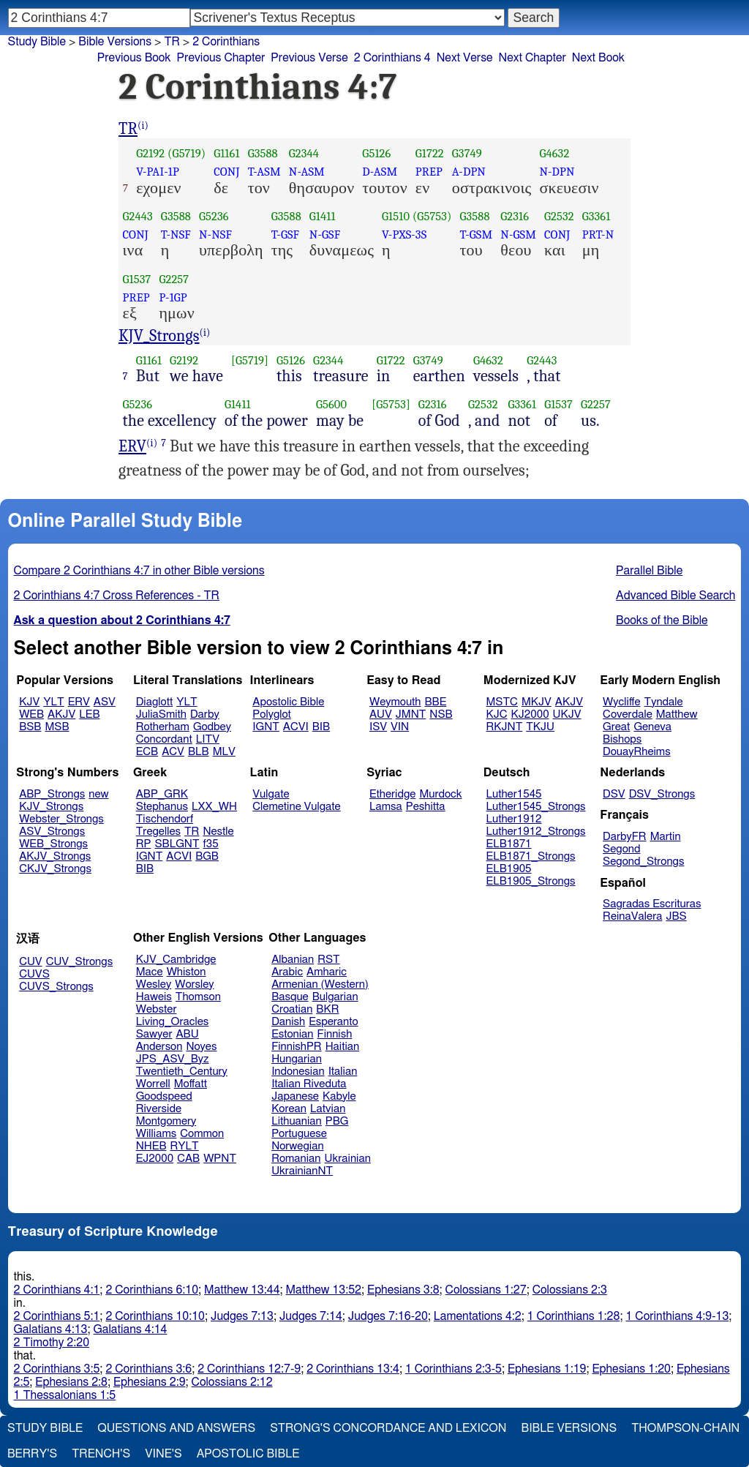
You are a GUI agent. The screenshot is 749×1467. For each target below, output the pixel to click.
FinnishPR (296, 1046)
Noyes (201, 1046)
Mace (149, 972)
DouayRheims (637, 751)
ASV (105, 702)
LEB (89, 714)
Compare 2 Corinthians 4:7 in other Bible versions (139, 571)
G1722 (429, 153)
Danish (288, 1021)
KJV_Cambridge (176, 959)
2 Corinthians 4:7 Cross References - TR (116, 595)
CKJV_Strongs (55, 868)
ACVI (296, 726)
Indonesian (298, 1071)
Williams (156, 1133)
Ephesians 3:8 (403, 1290)
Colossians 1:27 (486, 1290)
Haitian (342, 1046)
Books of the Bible (662, 620)
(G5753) (432, 216)
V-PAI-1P (157, 172)
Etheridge (392, 794)
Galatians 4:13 (51, 1329)
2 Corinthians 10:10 (155, 1316)
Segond (621, 849)
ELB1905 (509, 868)
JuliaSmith (161, 714)
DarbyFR (625, 836)
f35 (211, 843)
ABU (187, 1034)
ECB (147, 751)
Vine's (163, 1454)
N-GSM (518, 234)
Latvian (327, 1108)
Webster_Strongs (61, 819)
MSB (57, 726)
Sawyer (154, 1034)
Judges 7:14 (310, 1316)
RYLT (184, 1146)
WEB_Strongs (53, 843)
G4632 (554, 153)
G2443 (138, 216)
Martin (665, 836)
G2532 (559, 216)
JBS (676, 916)
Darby (204, 714)
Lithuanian (296, 1121)
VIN (400, 726)
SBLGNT (176, 843)
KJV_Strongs (159, 335)
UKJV (567, 714)
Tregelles (158, 831)
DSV (614, 794)
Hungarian (296, 1059)
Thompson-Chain (685, 1428)
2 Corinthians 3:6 (148, 1369)
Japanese (295, 1096)
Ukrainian (348, 1158)
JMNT (411, 714)
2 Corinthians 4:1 (57, 1290)
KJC (497, 714)
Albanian (292, 959)
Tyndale (663, 702)
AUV (380, 714)
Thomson (198, 996)
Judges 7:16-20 (388, 1316)
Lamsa (385, 806)
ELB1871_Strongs (531, 856)
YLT (53, 702)
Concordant (164, 739)
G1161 (226, 153)
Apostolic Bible (248, 1454)
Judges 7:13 (242, 1316)
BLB (198, 751)
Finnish (335, 1034)
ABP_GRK (162, 794)
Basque (290, 996)
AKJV (61, 714)
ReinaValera (632, 916)
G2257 (174, 279)
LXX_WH (214, 806)
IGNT (265, 726)
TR (171, 42)
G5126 (376, 153)
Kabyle (339, 1096)
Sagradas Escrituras (652, 903)
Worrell (153, 1083)
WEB (31, 714)
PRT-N (598, 234)
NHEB (151, 1146)
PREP (429, 172)
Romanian (295, 1158)
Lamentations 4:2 (478, 1316)
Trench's (101, 1454)
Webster (156, 1009)
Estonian (292, 1034)
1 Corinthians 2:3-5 (453, 1369)
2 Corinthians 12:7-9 (249, 1369)
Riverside (158, 1108)
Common (202, 1133)
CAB (188, 1158)
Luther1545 (514, 794)
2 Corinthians (226, 42)
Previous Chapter (221, 58)
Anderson (159, 1046)
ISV (378, 726)
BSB (30, 726)
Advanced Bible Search (675, 595)
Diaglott (154, 702)
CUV (30, 961)
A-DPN (469, 172)
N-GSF (324, 234)
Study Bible (37, 42)
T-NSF (176, 234)
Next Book (598, 58)
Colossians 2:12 (232, 1382)
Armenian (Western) (320, 984)
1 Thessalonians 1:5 (65, 1395)
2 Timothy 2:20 (52, 1342)
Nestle (218, 831)
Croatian (291, 1009)
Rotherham (162, 726)
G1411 (322, 216)
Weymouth (395, 702)
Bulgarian (335, 996)
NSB (440, 714)
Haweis (154, 996)
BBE (436, 702)
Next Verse (465, 58)
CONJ (226, 172)
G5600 (331, 404)
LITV (207, 739)
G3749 (467, 153)
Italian (343, 1071)
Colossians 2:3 (569, 1290)
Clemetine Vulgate (296, 806)
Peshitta (425, 806)
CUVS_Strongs (56, 986)
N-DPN (556, 172)
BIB (321, 726)
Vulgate (270, 794)
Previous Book (134, 58)
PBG (337, 1121)
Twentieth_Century (181, 1071)
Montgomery (166, 1121)
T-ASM (264, 172)
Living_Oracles (172, 1021)
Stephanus (162, 806)
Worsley (194, 984)
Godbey (212, 726)
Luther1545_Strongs (536, 806)
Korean (288, 1108)
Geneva (652, 726)
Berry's (32, 1454)
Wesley (153, 984)
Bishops (622, 739)
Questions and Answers (176, 1428)
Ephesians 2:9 (149, 1382)
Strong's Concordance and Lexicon (388, 1428)
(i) (143, 125)
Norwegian (297, 1146)
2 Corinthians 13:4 (352, 1369)
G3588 (263, 153)
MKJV (537, 702)
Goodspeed (164, 1096)
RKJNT (504, 726)
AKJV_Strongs (55, 856)
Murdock (440, 794)
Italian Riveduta (308, 1083)
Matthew (677, 714)
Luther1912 (514, 819)
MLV (224, 751)
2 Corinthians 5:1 (57, 1316)
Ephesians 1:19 (547, 1369)
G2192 (150, 153)
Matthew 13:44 (241, 1290)
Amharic (326, 972)
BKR (327, 1009)
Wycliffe (621, 702)
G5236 (214, 216)
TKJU (540, 726)
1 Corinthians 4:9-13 (677, 1316)
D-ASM (379, 172)
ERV (132, 446)
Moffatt (190, 1083)
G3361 (596, 216)
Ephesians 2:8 (71, 1382)
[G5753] (391, 404)
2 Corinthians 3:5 (57, 1369)
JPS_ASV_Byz (172, 1059)
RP (143, 843)
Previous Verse (309, 58)
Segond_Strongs (643, 861)
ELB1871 (509, 843)
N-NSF (215, 234)
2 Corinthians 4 (392, 58)
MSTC (502, 702)
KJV (29, 702)
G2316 (514, 216)
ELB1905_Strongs (531, 881)
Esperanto (333, 1021)
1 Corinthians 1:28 (573, 1316)
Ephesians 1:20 (631, 1369)
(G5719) (187, 153)
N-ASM (307, 172)
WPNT (219, 1158)
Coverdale (627, 714)
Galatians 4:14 (131, 1329)
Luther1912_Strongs (536, 831)
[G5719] (249, 360)
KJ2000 (530, 714)
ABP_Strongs (52, 794)
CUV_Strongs (79, 961)
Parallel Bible (649, 571)
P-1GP (173, 297)
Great (616, 726)
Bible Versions (114, 42)
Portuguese (299, 1133)
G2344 (304, 153)
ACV (173, 751)
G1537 (137, 279)
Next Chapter (532, 58)
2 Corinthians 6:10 (151, 1290)
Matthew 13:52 (323, 1290)
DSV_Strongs (662, 794)
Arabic (287, 972)
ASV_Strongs (52, 831)
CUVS (34, 974)
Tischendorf (164, 819)
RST (328, 959)
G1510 (396, 216)
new (98, 794)
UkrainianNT (302, 1171)
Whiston (186, 972)
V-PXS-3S (404, 234)
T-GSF (285, 234)
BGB (207, 856)
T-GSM (476, 234)
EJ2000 (154, 1158)
